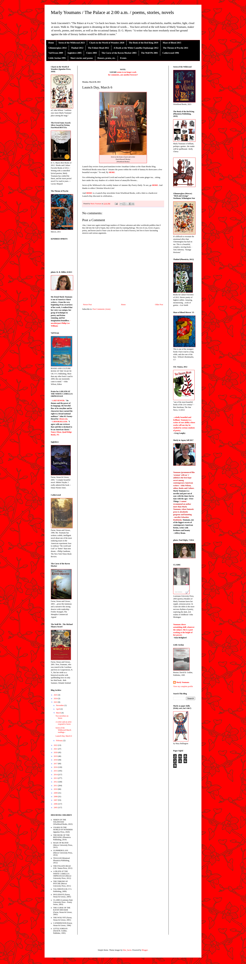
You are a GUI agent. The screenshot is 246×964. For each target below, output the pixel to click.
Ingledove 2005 (74, 53)
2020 (56, 752)
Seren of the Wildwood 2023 (72, 43)
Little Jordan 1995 (57, 58)
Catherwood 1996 (170, 53)
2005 (56, 807)
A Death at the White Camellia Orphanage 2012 (136, 48)
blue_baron (127, 950)
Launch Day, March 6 (64, 736)
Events (123, 58)
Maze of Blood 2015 (172, 43)
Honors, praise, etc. (106, 58)
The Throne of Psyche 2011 (175, 48)
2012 (56, 782)
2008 (56, 796)
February (59, 740)
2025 (56, 695)
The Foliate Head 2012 (98, 48)
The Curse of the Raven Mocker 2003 (119, 53)
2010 (56, 789)
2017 (56, 763)
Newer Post (87, 304)
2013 (56, 778)
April (58, 709)
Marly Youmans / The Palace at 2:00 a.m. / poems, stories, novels (112, 12)
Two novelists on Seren (62, 717)
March (58, 713)
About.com (63, 419)
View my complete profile (183, 686)
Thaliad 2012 (77, 48)
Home (51, 43)
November (60, 705)
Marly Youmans (182, 682)
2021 (56, 749)
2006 (56, 804)
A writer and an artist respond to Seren (63, 723)
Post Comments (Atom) (101, 309)
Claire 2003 (91, 53)
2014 (56, 774)
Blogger (145, 950)
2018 (56, 760)
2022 (56, 745)
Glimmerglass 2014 (57, 48)
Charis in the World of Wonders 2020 (106, 43)
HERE (112, 172)
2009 (56, 793)
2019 (56, 756)
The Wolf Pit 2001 (149, 53)
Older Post (159, 304)
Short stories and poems (81, 58)
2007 (56, 800)
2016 (56, 767)
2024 (56, 698)
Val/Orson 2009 (55, 53)
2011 (56, 785)
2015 (56, 771)
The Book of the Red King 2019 (143, 43)
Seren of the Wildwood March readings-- (63, 730)
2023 (56, 702)
